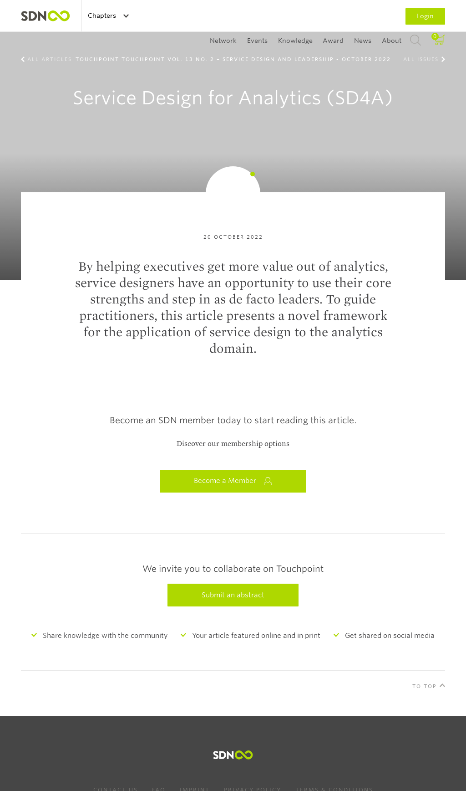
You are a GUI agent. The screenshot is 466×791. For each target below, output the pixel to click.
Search (415, 40)
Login (425, 16)
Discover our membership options (233, 444)
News (362, 40)
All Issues (421, 59)
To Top (424, 686)
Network (223, 40)
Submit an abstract (233, 595)
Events (257, 40)
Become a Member (233, 481)
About (391, 40)
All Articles (49, 59)
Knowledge (295, 40)
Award (333, 40)
